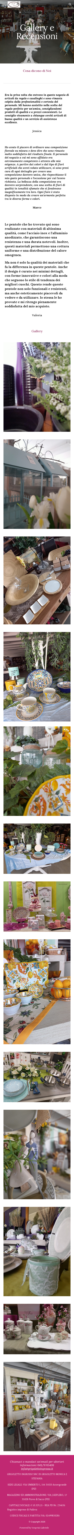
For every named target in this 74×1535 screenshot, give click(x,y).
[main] (37, 32)
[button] (4, 4)
